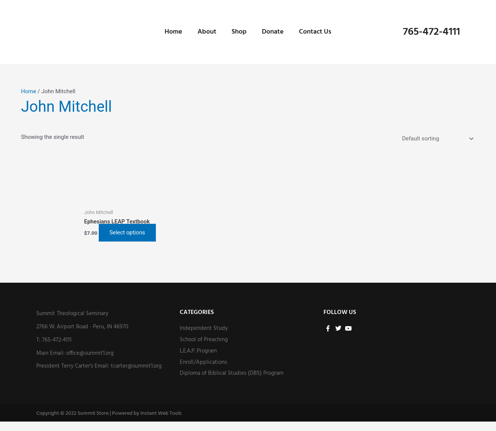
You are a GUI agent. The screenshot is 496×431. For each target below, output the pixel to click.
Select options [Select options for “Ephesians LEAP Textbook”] (105, 237)
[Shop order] (436, 138)
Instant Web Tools (161, 423)
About (206, 31)
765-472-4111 (431, 31)
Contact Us (315, 31)
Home (173, 31)
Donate (273, 31)
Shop (239, 31)
